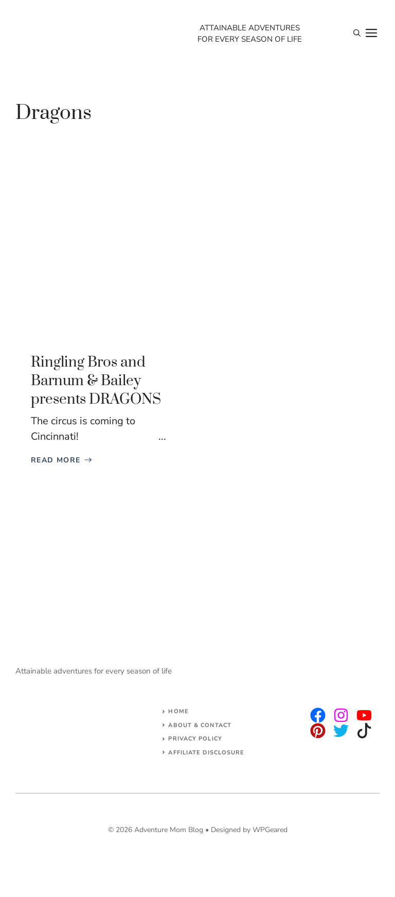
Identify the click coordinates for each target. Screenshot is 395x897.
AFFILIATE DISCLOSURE (206, 752)
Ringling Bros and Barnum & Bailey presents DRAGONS (96, 381)
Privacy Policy (195, 739)
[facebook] (364, 715)
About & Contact (199, 725)
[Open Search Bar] (357, 33)
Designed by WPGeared (249, 830)
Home (178, 711)
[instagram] (318, 715)
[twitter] (341, 715)
